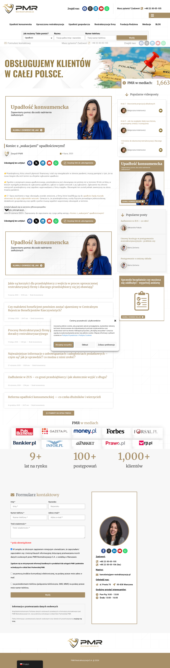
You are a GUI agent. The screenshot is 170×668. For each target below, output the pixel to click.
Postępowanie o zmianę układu (136, 258)
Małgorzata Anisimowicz (136, 110)
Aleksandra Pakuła (134, 228)
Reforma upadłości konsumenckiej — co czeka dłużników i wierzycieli (54, 397)
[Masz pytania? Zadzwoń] (141, 8)
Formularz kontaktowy (19, 43)
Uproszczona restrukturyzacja (50, 24)
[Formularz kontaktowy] (5, 43)
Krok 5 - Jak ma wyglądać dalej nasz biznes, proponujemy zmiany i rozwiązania (138, 122)
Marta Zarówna (133, 248)
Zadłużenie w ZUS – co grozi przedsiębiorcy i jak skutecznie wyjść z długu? (57, 377)
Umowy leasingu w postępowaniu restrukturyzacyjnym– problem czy (138, 239)
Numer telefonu (92, 33)
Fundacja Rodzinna (129, 24)
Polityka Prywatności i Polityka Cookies (77, 335)
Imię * (13, 502)
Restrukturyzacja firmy (105, 24)
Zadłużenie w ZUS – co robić (135, 221)
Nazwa (57, 33)
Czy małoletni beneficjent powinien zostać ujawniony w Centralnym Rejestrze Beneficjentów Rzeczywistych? (53, 308)
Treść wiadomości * (18, 524)
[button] (115, 320)
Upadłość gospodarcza (79, 24)
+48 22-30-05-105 (152, 8)
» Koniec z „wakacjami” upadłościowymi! (86, 213)
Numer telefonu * (17, 513)
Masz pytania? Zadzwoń (128, 8)
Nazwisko (52, 502)
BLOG (158, 24)
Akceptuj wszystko (63, 345)
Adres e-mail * (53, 513)
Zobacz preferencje (106, 345)
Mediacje (146, 24)
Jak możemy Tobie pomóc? (36, 33)
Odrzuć (85, 345)
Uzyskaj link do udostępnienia (78, 163)
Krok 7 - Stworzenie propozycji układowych (138, 104)
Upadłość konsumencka (20, 24)
